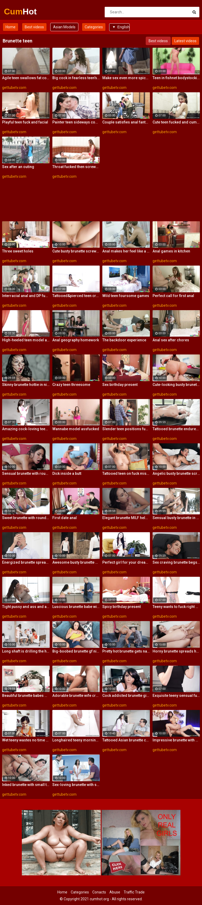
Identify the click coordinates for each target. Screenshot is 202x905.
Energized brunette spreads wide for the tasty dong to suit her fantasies (26, 562)
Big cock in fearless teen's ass (76, 78)
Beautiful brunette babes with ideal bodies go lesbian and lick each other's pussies (26, 695)
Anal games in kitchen (171, 251)
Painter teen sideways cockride (76, 122)
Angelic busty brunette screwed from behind (176, 473)
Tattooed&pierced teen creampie (76, 296)
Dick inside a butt (66, 473)
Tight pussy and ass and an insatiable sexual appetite (26, 607)
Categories (94, 27)
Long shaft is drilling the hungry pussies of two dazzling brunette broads (26, 651)
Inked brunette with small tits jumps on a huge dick (26, 785)
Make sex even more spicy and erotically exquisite (126, 78)
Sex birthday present (120, 385)
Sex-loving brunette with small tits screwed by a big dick (76, 785)
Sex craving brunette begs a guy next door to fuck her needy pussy (176, 562)
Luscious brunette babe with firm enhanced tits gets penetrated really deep (76, 607)
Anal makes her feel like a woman (126, 251)
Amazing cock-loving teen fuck (26, 429)
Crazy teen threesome (71, 385)
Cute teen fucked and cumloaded (176, 122)
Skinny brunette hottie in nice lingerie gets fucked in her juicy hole (26, 385)
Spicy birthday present (121, 607)
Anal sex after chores (171, 340)
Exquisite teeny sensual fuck (176, 695)
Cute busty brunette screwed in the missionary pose (76, 251)
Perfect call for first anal (173, 296)
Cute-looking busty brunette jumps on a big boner (176, 385)
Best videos (34, 27)
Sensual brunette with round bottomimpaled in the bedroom (26, 473)
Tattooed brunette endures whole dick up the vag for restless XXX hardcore (176, 429)
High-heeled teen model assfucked (26, 340)
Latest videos (185, 41)
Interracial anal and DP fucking (26, 296)
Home (11, 27)
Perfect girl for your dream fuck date (126, 562)
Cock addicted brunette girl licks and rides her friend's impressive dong (126, 695)
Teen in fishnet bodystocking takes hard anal (176, 78)
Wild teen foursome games (125, 296)
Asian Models (64, 27)
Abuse (114, 892)
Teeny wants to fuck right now (176, 607)
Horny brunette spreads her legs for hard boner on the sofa (176, 651)
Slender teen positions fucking (126, 429)
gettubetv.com (14, 87)
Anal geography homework (75, 340)
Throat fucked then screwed (76, 167)
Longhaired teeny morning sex (76, 740)
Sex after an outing (18, 167)
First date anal (64, 518)
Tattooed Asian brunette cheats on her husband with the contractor (126, 740)
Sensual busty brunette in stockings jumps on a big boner (176, 518)
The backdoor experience (124, 340)
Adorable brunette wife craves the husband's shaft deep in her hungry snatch (76, 695)
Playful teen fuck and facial (25, 122)
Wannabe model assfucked (75, 429)
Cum (18, 11)
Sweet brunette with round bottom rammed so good (26, 518)
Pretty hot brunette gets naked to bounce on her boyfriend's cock (126, 651)
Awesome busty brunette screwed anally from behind (76, 562)
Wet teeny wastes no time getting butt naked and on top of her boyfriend (26, 740)
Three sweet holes (17, 251)
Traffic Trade (134, 892)
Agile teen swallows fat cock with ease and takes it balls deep (26, 78)
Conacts (99, 892)
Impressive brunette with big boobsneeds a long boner (176, 740)
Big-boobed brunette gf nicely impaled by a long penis (76, 651)
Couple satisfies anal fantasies (126, 122)
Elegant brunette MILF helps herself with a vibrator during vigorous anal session (126, 518)
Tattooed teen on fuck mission (126, 473)
